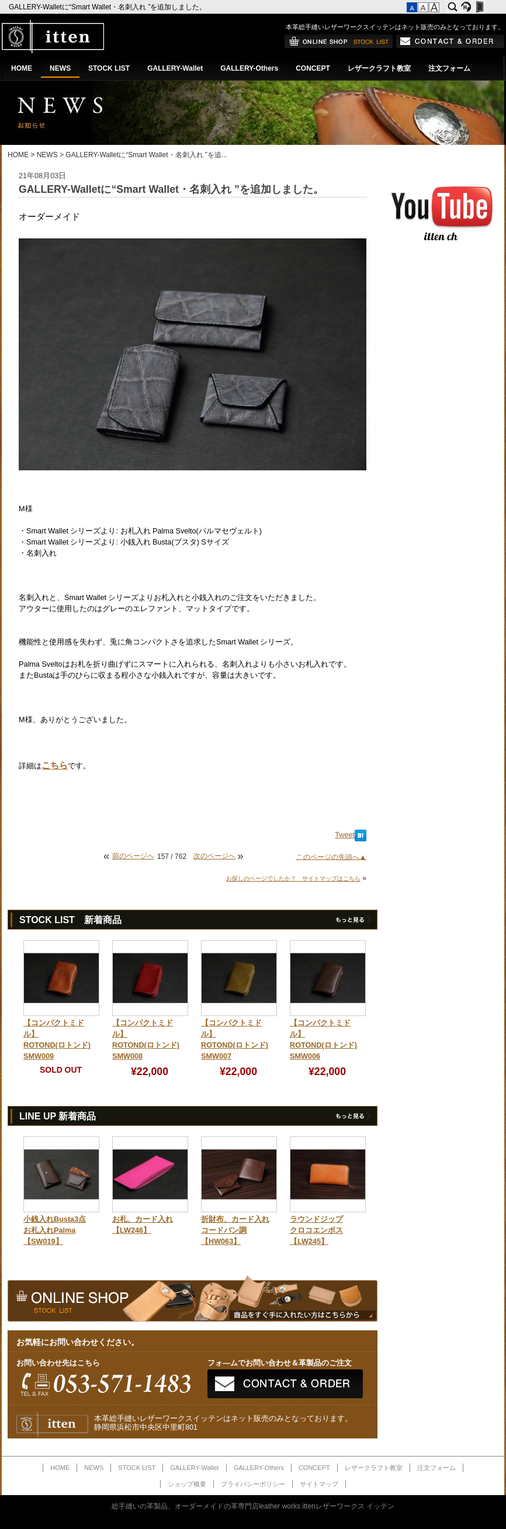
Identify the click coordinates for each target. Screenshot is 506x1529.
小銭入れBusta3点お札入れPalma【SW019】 (54, 1230)
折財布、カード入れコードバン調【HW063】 (235, 1230)
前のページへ (133, 856)
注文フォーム (449, 68)
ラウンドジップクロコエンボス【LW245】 (316, 1230)
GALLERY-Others (249, 68)
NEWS (60, 68)
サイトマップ (319, 1484)
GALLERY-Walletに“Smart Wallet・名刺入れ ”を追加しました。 (109, 7)
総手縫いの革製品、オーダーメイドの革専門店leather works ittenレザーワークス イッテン (253, 1506)
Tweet (345, 835)
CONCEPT (313, 68)
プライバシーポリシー (253, 1484)
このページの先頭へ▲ (331, 856)
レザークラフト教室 (379, 68)
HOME (21, 68)
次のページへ (214, 856)
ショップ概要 (187, 1484)
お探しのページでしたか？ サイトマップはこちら (293, 878)
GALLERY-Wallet (175, 68)
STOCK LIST (109, 68)
